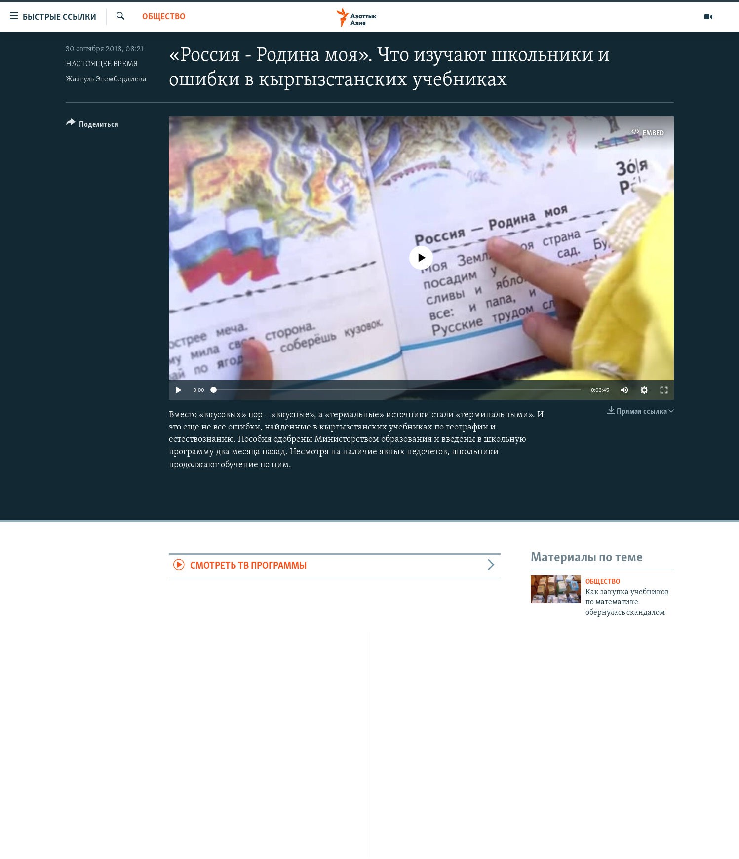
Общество (164, 17)
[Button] (92, 126)
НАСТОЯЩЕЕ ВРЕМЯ (102, 64)
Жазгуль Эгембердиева (106, 79)
